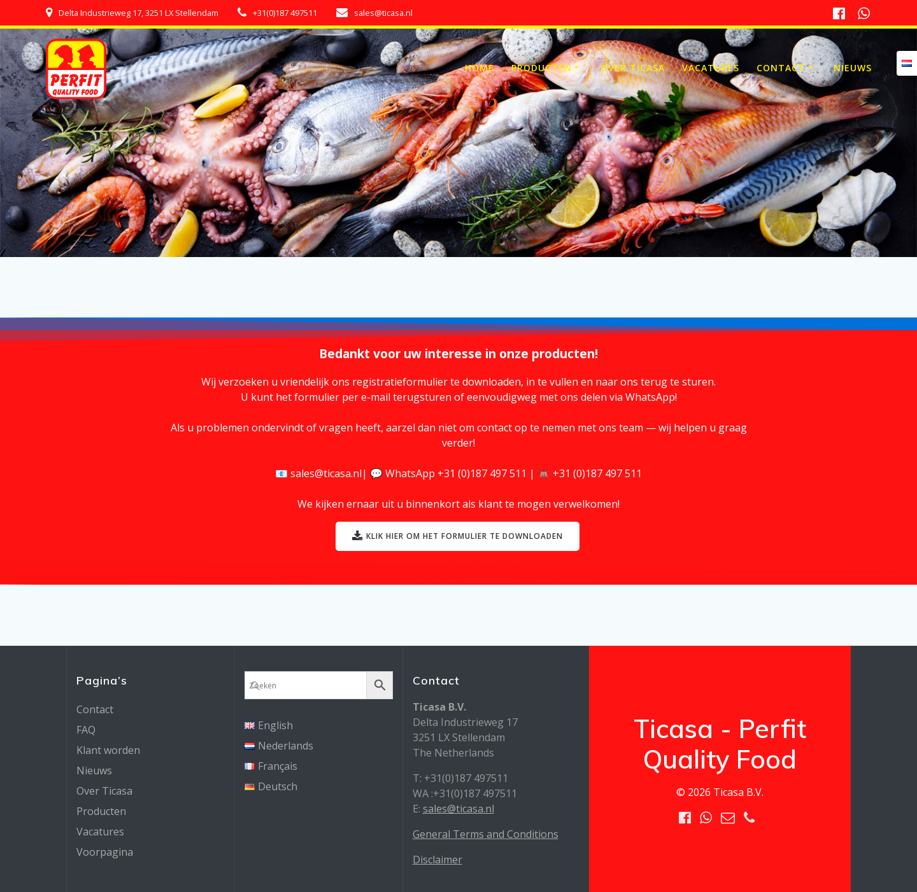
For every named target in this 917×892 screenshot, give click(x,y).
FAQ (86, 730)
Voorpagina (104, 852)
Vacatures (710, 68)
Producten (541, 68)
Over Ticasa (633, 68)
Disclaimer (437, 860)
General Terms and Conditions (485, 834)
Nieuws (853, 68)
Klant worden (108, 750)
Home (479, 68)
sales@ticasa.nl (458, 809)
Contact (781, 68)
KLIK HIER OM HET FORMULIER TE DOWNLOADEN (458, 537)
